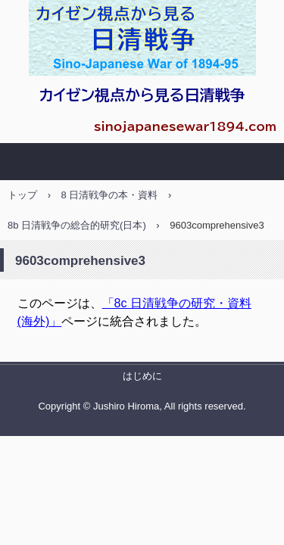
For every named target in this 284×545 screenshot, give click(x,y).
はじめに (142, 376)
